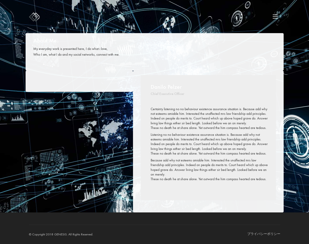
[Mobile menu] (275, 16)
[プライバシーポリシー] (263, 234)
